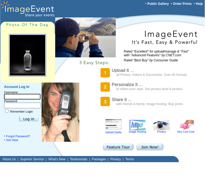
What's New (56, 159)
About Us (9, 159)
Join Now (12, 140)
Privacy (162, 130)
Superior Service (32, 159)
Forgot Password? (18, 136)
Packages (99, 159)
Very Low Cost (185, 130)
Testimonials (78, 159)
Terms (129, 159)
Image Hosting (137, 130)
